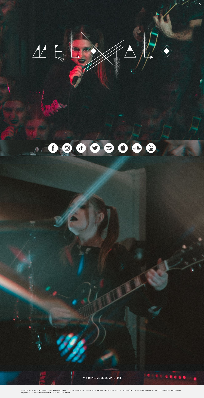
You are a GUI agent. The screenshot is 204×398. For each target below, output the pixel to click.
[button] (200, 4)
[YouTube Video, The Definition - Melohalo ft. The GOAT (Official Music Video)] (102, 187)
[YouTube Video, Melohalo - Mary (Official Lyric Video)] (102, 291)
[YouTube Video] (102, 345)
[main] (102, 378)
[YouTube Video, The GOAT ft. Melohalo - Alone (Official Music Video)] (102, 239)
